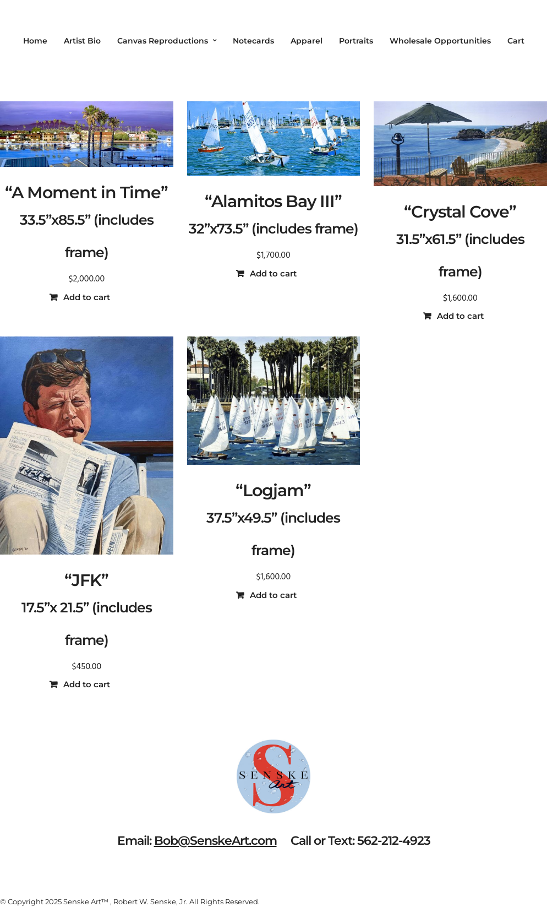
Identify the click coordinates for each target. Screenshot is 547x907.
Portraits (356, 41)
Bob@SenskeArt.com (215, 840)
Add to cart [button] (86, 297)
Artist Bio (82, 41)
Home (35, 41)
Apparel (306, 41)
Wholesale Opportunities (440, 41)
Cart (515, 41)
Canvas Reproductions (162, 41)
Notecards (253, 41)
